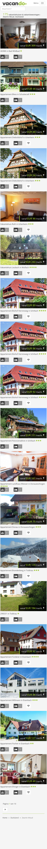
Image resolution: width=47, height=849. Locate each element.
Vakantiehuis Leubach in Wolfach (14, 267)
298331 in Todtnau (8, 613)
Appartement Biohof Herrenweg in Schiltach (19, 311)
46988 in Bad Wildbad (10, 51)
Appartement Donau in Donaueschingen (17, 527)
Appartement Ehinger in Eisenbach (15, 786)
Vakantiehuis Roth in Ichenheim (14, 224)
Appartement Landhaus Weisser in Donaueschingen (22, 484)
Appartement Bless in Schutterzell (14, 94)
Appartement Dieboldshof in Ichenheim (17, 137)
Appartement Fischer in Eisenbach (15, 743)
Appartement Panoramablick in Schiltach (17, 440)
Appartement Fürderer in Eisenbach (15, 657)
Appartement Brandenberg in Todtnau (16, 570)
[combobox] (13, 9)
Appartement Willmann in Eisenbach (16, 700)
